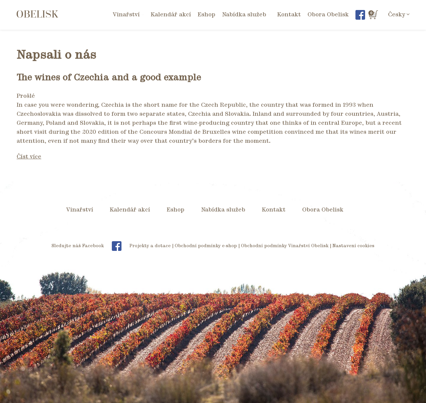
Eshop (206, 15)
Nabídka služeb (223, 210)
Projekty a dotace (150, 246)
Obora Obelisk (328, 15)
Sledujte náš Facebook (90, 246)
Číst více (29, 157)
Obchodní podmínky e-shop (206, 246)
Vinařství (79, 210)
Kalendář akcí (171, 15)
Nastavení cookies (353, 246)
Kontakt (289, 15)
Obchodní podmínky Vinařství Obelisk (284, 246)
